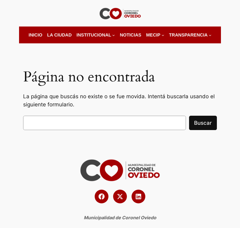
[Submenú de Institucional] (113, 35)
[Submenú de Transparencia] (210, 35)
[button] (101, 196)
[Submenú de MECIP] (163, 35)
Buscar (203, 123)
